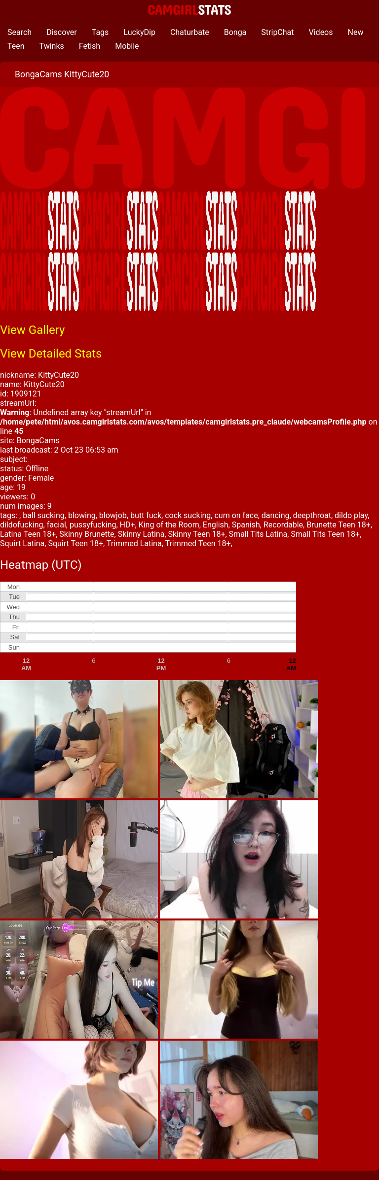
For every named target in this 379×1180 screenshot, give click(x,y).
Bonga (235, 32)
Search (19, 32)
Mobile (127, 46)
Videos (321, 32)
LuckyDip (139, 32)
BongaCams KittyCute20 (62, 74)
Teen (16, 46)
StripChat (277, 32)
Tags (100, 32)
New (356, 32)
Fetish (89, 46)
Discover (61, 32)
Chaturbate (189, 32)
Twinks (51, 46)
